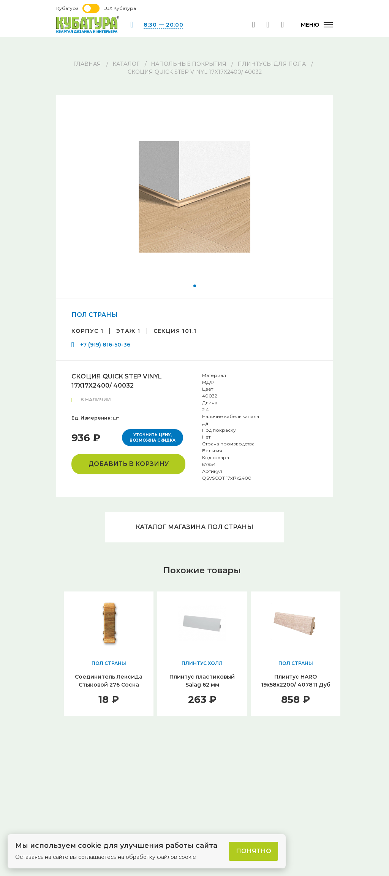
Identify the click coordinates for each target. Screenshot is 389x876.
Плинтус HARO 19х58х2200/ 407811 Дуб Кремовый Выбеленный (295, 684)
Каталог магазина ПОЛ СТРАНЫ (194, 527)
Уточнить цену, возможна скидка (153, 437)
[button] (194, 286)
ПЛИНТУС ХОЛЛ (202, 663)
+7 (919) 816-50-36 (105, 344)
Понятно (253, 851)
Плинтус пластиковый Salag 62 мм (202, 680)
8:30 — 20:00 (163, 24)
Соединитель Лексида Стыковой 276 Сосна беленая (108, 684)
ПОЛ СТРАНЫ (94, 314)
